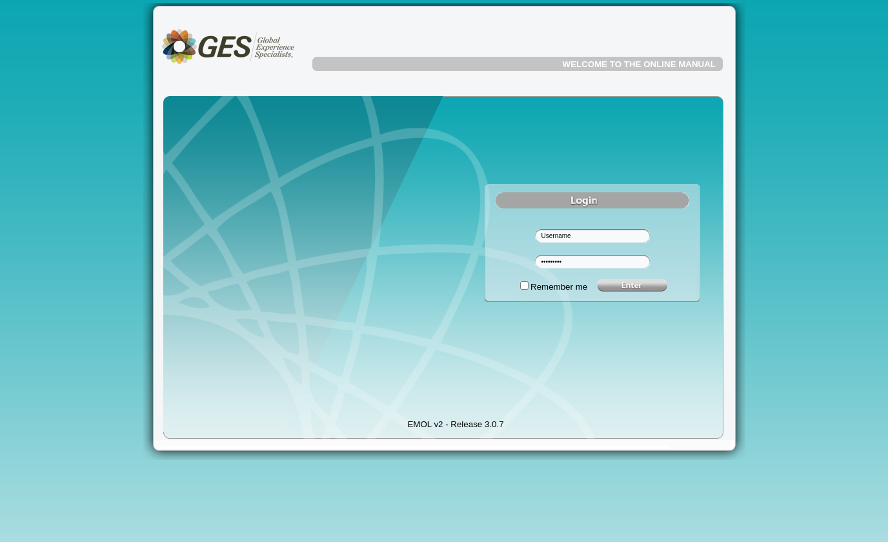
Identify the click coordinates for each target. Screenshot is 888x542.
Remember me (558, 287)
